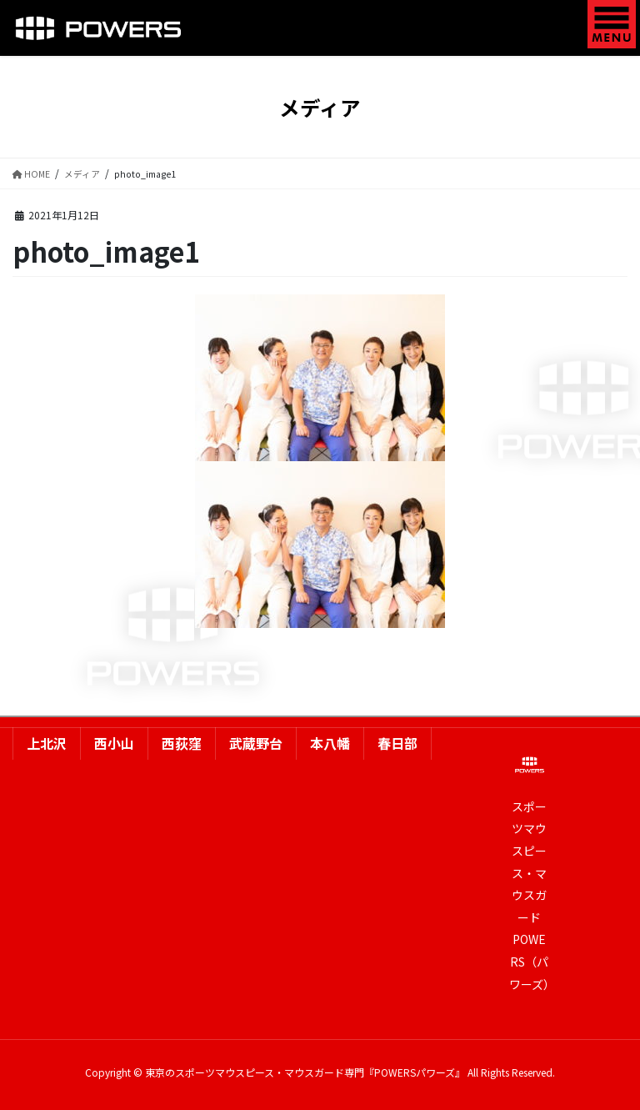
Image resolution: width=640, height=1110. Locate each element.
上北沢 (47, 743)
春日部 (398, 743)
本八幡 (330, 743)
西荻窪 (182, 743)
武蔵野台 (255, 743)
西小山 (114, 743)
